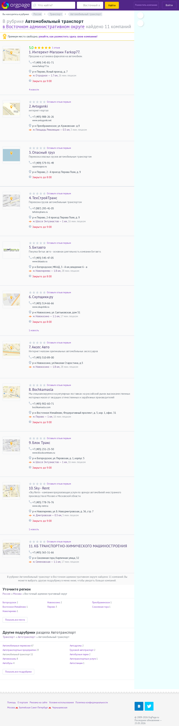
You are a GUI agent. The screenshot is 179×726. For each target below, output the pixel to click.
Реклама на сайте (38, 702)
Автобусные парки (79, 654)
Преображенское (101, 602)
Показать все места (15, 619)
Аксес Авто (39, 347)
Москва (17, 593)
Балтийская (24, 707)
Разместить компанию (146, 4)
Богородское (9, 602)
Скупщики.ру (41, 296)
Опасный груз (42, 152)
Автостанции (76, 663)
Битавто (37, 247)
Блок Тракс (39, 442)
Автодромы (76, 645)
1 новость (34, 330)
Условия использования (61, 702)
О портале (22, 702)
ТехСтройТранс (43, 197)
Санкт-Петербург (39, 707)
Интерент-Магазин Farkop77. (54, 52)
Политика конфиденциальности (92, 702)
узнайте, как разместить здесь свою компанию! (68, 36)
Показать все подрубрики (18, 671)
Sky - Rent (39, 488)
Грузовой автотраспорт (82, 650)
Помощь (11, 702)
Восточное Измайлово (14, 606)
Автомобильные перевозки (17, 645)
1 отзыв (56, 47)
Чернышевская (59, 707)
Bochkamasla (41, 389)
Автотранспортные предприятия (19, 650)
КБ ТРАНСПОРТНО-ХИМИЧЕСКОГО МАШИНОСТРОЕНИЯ (78, 546)
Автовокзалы (9, 658)
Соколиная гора (100, 606)
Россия (6, 593)
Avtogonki (38, 106)
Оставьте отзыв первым (59, 101)
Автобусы (8, 663)
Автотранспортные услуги (83, 658)
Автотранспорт (26, 637)
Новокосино (53, 602)
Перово (51, 606)
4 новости (34, 89)
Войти (169, 5)
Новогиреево (9, 611)
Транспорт (9, 637)
